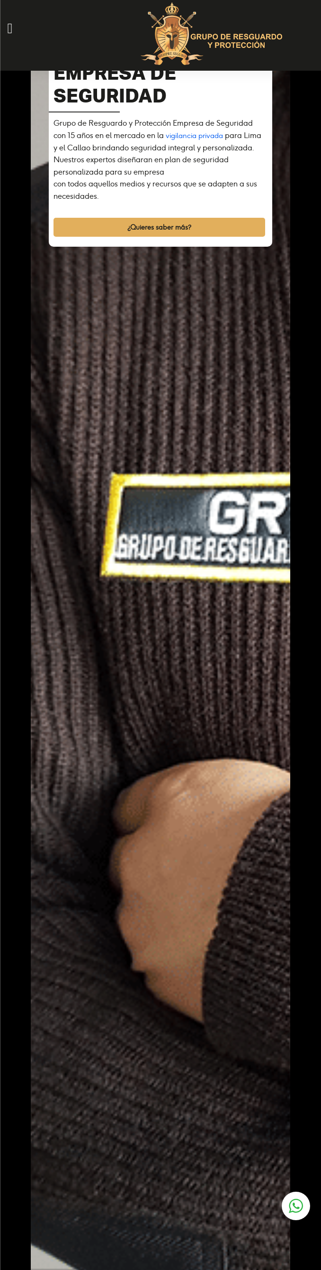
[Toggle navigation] (5, 69)
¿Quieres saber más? (159, 227)
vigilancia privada (194, 135)
